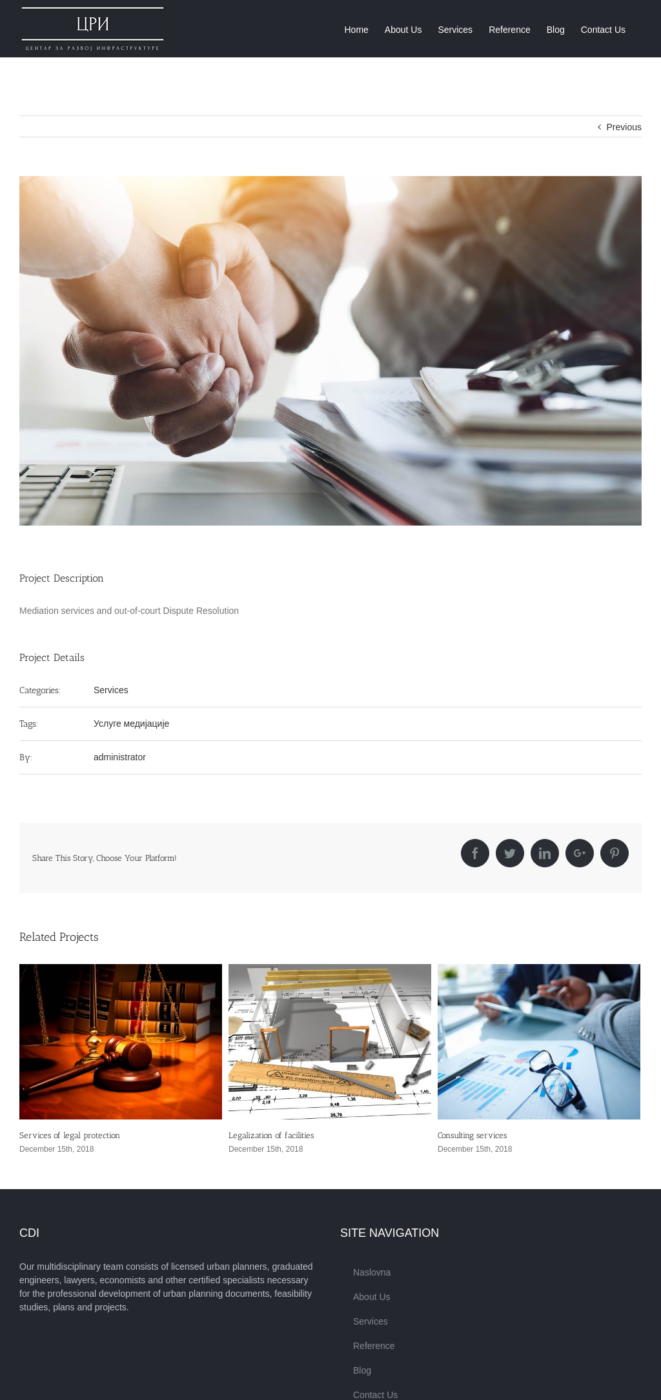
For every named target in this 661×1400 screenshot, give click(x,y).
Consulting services (472, 1135)
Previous (624, 127)
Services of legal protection (69, 1135)
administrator (120, 757)
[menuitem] (356, 28)
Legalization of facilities (271, 1135)
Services (111, 690)
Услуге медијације (131, 723)
